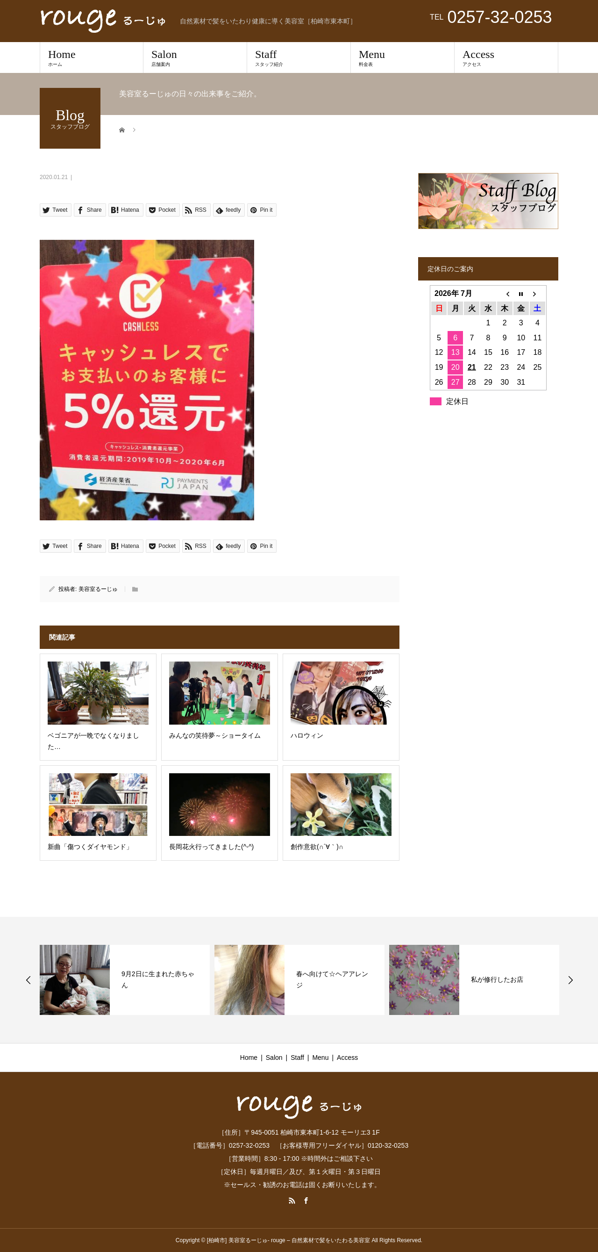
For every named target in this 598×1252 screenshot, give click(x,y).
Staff (298, 57)
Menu (402, 57)
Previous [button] (28, 980)
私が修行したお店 (497, 979)
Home (91, 57)
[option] (125, 980)
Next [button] (570, 980)
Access (506, 57)
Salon (195, 57)
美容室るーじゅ (98, 589)
